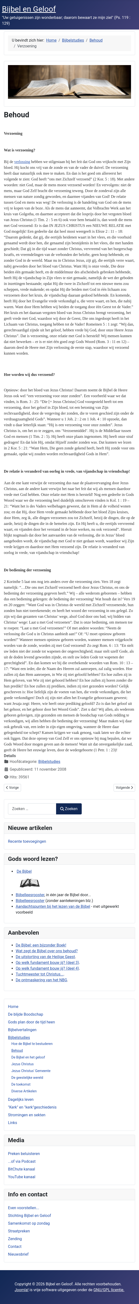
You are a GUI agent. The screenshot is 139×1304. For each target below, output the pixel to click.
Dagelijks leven (21, 1099)
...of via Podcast (22, 1161)
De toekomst (20, 1084)
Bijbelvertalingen (22, 1030)
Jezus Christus (22, 1064)
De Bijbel (24, 871)
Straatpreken (19, 1231)
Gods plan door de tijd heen (31, 1022)
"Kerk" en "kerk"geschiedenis (32, 1107)
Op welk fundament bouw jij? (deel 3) (47, 962)
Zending (15, 1239)
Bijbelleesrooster (30, 895)
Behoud (17, 1050)
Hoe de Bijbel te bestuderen (32, 1044)
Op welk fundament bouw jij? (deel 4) (47, 968)
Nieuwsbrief (18, 1254)
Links (12, 1122)
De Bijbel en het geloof (28, 1057)
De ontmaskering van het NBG (41, 980)
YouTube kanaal (21, 1177)
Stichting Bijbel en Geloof (29, 1215)
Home (13, 1006)
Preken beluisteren (24, 1153)
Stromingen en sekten (26, 1115)
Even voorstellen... (23, 1208)
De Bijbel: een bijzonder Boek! (41, 945)
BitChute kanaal (21, 1169)
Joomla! (22, 1290)
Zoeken (69, 808)
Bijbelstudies (19, 1037)
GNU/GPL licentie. (108, 1290)
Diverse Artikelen (24, 1091)
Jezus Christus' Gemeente (31, 1071)
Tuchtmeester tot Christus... (40, 974)
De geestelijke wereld (27, 1078)
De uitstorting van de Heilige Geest (45, 956)
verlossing (22, 162)
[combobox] (32, 808)
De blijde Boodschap (25, 1014)
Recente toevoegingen (27, 841)
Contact (15, 1246)
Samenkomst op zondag (29, 1223)
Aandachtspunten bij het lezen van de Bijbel (53, 906)
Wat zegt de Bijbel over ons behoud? (47, 951)
